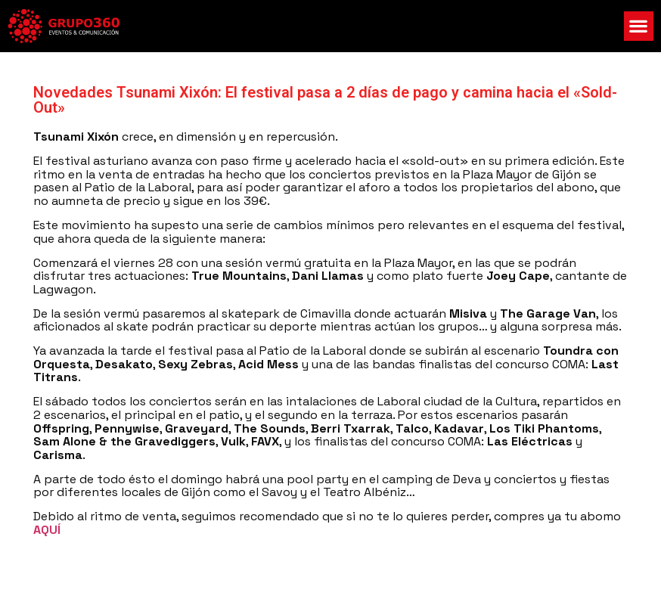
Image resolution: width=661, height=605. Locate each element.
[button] (638, 26)
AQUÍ (47, 530)
